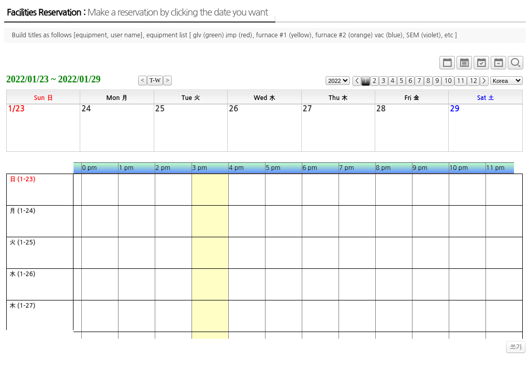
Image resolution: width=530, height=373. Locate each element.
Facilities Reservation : (137, 12)
